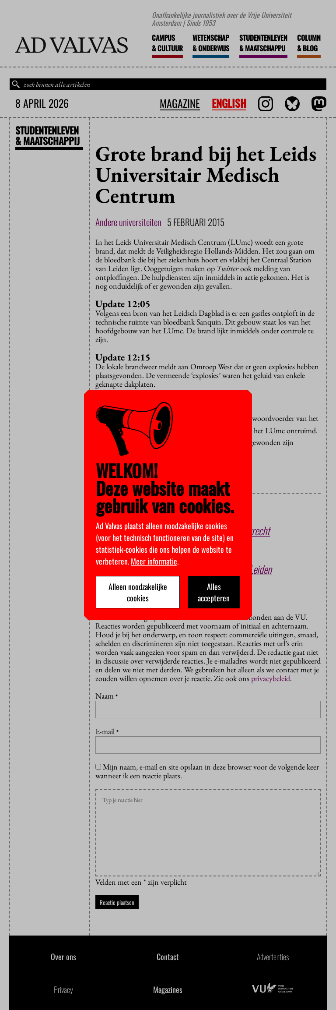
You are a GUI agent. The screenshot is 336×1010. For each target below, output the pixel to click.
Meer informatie (154, 561)
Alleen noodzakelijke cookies (137, 592)
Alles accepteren (214, 592)
